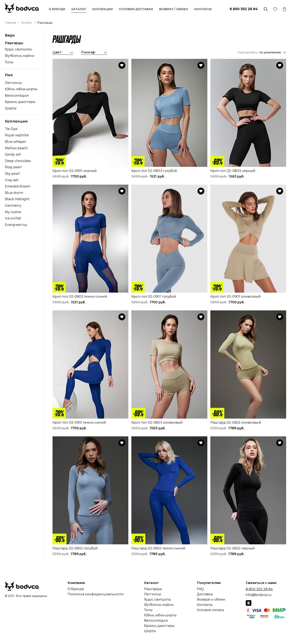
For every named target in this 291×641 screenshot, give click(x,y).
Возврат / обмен (173, 9)
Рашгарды (14, 43)
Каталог (78, 9)
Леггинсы (13, 83)
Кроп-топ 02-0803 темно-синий (80, 296)
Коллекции (102, 9)
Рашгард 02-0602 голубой (75, 548)
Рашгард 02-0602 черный (232, 548)
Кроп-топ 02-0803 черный (233, 171)
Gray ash (12, 180)
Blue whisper (15, 142)
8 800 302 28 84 (244, 9)
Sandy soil (13, 154)
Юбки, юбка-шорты (21, 89)
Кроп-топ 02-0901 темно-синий (79, 422)
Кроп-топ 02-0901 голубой (153, 296)
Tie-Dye (11, 129)
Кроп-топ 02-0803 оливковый (157, 422)
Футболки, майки (19, 56)
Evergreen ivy (16, 225)
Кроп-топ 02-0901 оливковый (235, 296)
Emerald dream (17, 186)
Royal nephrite (17, 135)
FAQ (200, 589)
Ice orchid (13, 218)
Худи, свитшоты (18, 49)
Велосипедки (17, 95)
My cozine (13, 212)
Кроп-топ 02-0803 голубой (154, 171)
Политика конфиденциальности (95, 594)
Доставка (205, 594)
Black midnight (17, 199)
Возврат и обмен (211, 599)
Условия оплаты (210, 610)
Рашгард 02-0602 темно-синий (158, 548)
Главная (10, 22)
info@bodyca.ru (259, 595)
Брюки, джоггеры (20, 102)
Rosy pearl (13, 167)
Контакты (203, 9)
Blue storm (14, 193)
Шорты (11, 108)
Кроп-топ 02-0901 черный (75, 171)
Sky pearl (12, 174)
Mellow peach (16, 148)
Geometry (13, 205)
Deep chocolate (18, 161)
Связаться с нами (261, 583)
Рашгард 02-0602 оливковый (235, 422)
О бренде (57, 9)
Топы (9, 62)
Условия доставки (136, 9)
